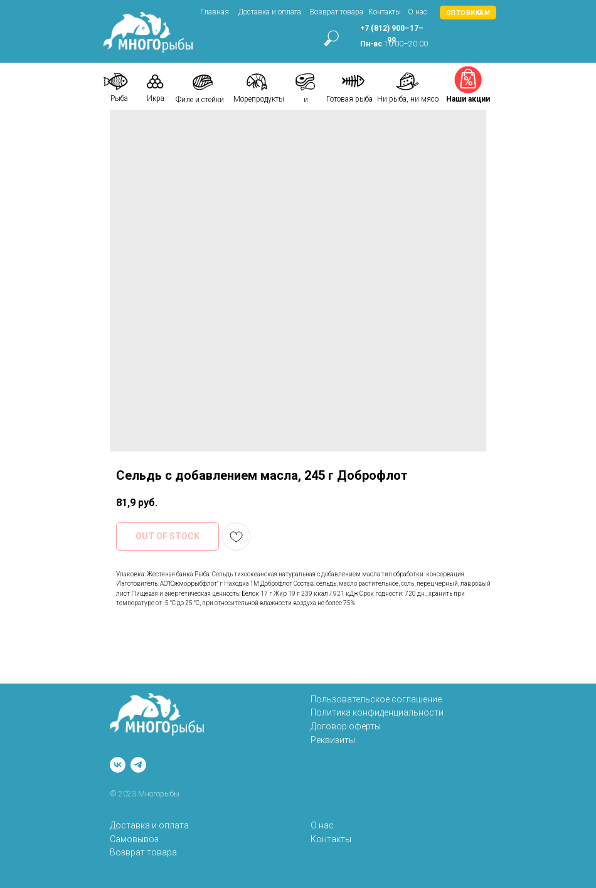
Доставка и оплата (269, 12)
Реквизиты (333, 740)
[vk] (117, 765)
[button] (468, 12)
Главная (214, 12)
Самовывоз (134, 839)
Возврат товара (336, 12)
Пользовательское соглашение (376, 699)
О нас (417, 12)
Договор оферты (346, 726)
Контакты (384, 12)
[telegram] (138, 765)
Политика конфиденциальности (377, 712)
